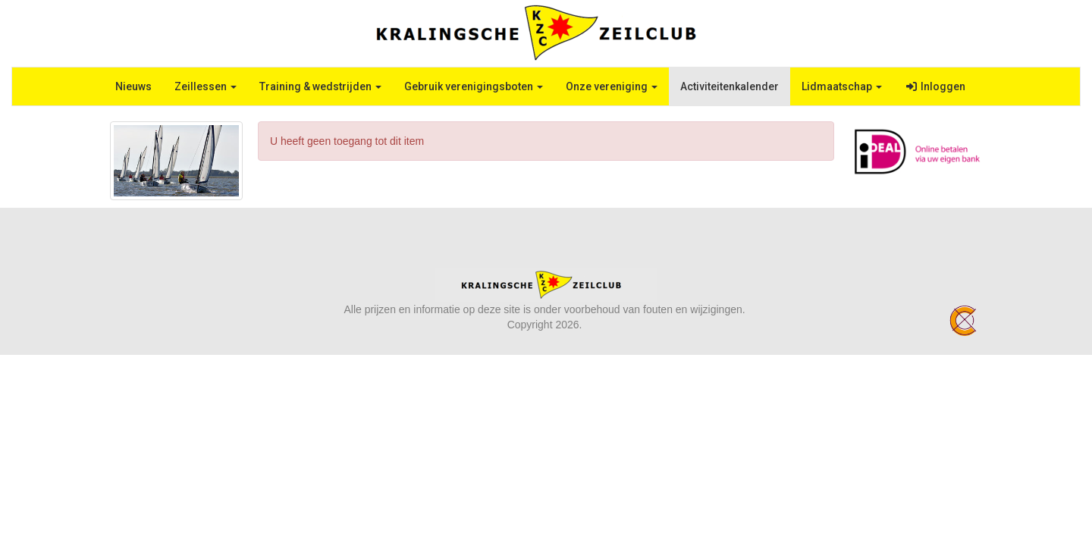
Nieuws (133, 86)
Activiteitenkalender (729, 86)
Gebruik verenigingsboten (473, 86)
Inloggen (935, 86)
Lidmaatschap (842, 86)
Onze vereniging (611, 86)
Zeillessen (205, 86)
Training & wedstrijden (320, 86)
